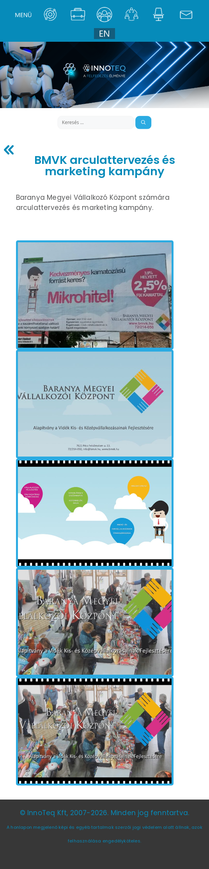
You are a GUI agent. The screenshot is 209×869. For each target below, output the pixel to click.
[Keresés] (143, 122)
